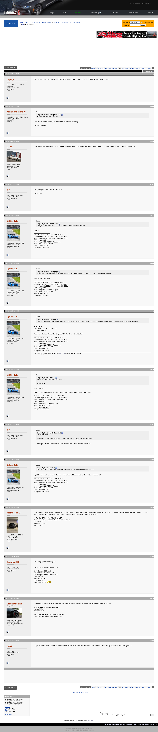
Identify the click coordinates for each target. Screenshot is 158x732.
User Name (126, 22)
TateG (9, 646)
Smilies (7, 708)
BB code (7, 707)
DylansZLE (12, 221)
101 (110, 68)
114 (137, 68)
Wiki (64, 13)
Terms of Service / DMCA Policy (143, 724)
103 (116, 68)
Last (149, 68)
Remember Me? (147, 22)
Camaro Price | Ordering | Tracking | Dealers (66, 22)
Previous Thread (75, 692)
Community (96, 13)
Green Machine (14, 603)
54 (100, 68)
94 (103, 68)
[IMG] (6, 710)
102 (113, 68)
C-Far (9, 146)
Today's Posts (133, 13)
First (93, 68)
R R (8, 190)
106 (126, 68)
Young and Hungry (16, 111)
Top (156, 724)
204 (143, 68)
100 (106, 68)
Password (126, 25)
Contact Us (107, 724)
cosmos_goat (13, 512)
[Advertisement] (49, 46)
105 (123, 68)
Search (150, 13)
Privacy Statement (126, 724)
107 (130, 68)
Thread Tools (147, 71)
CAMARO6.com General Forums (41, 22)
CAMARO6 (26, 22)
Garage (51, 13)
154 (140, 68)
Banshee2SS (13, 562)
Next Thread (84, 692)
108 (133, 68)
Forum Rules (8, 714)
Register (78, 13)
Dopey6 (10, 79)
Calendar (114, 13)
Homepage (35, 13)
